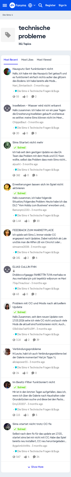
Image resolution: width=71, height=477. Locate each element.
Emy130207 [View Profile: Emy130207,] (19, 403)
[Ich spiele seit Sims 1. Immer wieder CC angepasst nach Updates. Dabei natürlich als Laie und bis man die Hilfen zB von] (40, 238)
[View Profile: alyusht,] (7, 145)
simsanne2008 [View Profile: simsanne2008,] (21, 246)
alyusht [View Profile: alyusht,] (17, 164)
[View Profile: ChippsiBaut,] (7, 108)
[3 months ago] (41, 85)
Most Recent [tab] (11, 59)
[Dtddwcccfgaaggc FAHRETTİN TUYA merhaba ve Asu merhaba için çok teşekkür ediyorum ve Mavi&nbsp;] (40, 276)
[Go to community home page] (18, 5)
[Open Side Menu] (5, 5)
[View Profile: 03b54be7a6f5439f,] (7, 306)
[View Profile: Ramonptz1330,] (7, 187)
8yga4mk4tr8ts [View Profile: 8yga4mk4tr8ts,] (21, 445)
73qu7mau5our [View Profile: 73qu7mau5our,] (21, 283)
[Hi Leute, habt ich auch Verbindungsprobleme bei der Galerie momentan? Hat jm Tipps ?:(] (40, 355)
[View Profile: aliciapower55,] (7, 351)
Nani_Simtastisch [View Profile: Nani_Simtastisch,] (22, 85)
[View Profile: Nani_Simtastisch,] (7, 71)
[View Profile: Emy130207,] (7, 384)
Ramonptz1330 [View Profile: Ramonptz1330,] (21, 210)
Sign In (63, 5)
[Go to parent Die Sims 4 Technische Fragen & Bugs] (36, 91)
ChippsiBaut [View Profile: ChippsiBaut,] (19, 122)
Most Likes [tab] (27, 59)
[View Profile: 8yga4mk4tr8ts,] (7, 426)
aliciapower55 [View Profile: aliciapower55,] (20, 362)
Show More (35, 466)
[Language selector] (32, 5)
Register (50, 5)
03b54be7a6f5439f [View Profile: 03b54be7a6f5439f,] (24, 328)
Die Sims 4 (8, 14)
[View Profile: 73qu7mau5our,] (7, 269)
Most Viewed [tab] (44, 59)
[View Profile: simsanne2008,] (7, 232)
